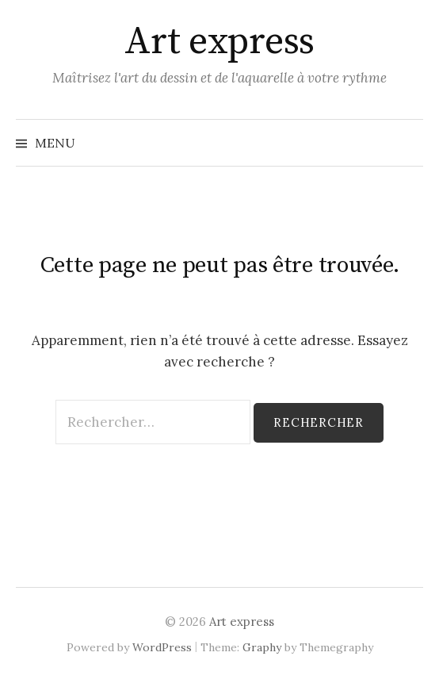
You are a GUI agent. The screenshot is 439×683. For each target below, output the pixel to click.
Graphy (261, 647)
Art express (219, 42)
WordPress (162, 647)
